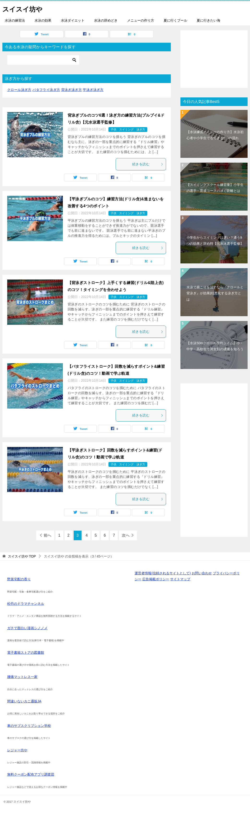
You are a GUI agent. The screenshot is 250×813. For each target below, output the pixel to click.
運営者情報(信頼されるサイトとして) (162, 573)
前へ (47, 535)
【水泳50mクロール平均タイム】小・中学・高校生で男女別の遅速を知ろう (215, 346)
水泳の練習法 (15, 20)
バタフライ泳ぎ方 (46, 90)
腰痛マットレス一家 (22, 677)
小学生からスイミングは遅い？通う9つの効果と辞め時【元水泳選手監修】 (215, 240)
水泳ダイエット (72, 20)
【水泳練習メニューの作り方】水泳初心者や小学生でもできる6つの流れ (215, 135)
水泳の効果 (43, 20)
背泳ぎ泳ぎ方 (71, 90)
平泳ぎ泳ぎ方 (93, 90)
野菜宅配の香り (19, 579)
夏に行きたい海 (208, 20)
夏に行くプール (175, 20)
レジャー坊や (17, 750)
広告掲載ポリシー (155, 579)
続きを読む (147, 164)
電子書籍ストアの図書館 (25, 652)
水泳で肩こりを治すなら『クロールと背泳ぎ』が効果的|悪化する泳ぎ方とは (215, 293)
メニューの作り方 (140, 20)
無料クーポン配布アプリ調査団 (30, 774)
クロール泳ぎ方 (19, 90)
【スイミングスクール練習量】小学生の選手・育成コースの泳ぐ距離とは (215, 188)
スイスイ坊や (24, 8)
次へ (126, 535)
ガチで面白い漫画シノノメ (27, 628)
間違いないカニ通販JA (24, 701)
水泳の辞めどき (106, 20)
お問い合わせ (202, 573)
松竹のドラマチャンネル (25, 603)
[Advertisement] (214, 59)
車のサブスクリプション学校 (29, 726)
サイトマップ (180, 579)
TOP (22, 556)
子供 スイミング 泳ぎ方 (128, 129)
